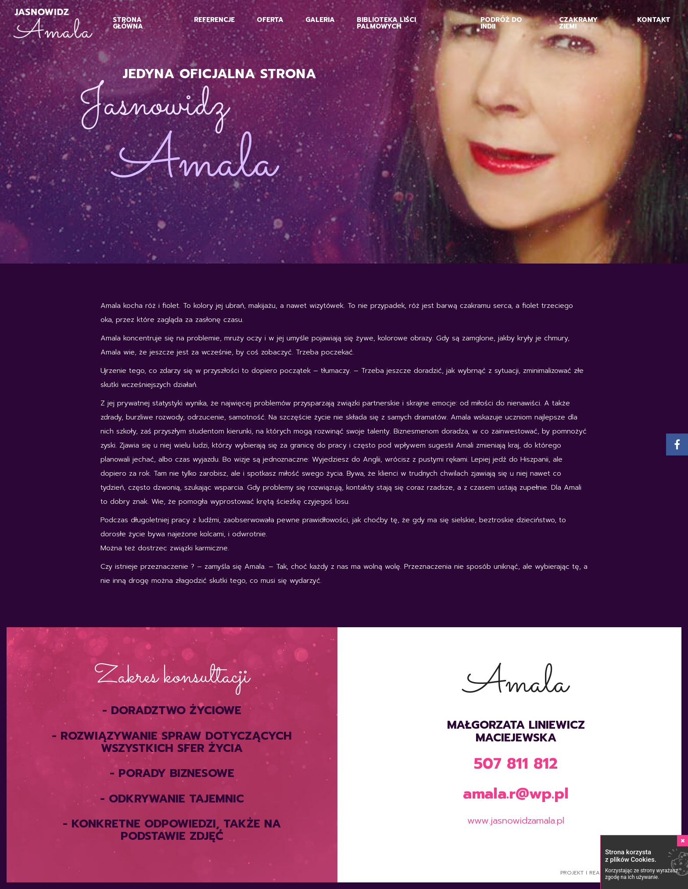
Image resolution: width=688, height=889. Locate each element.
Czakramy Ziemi (578, 23)
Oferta (270, 20)
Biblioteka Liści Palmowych (386, 23)
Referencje (214, 20)
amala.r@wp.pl (516, 793)
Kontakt (653, 20)
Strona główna (128, 23)
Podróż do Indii (501, 23)
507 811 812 (516, 763)
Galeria (320, 20)
